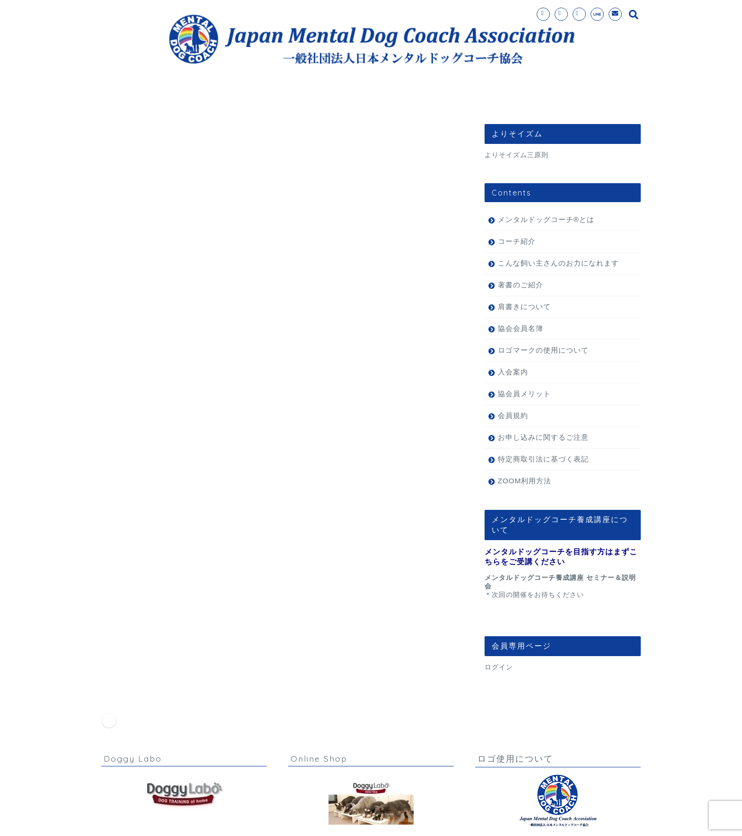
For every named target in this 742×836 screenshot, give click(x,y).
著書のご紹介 (520, 285)
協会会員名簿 (520, 328)
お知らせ (153, 545)
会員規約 (513, 415)
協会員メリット (524, 394)
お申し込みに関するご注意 (543, 437)
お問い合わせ (485, 99)
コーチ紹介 (418, 99)
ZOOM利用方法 (525, 481)
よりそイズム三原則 (516, 155)
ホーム (180, 99)
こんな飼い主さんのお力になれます (558, 263)
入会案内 (358, 99)
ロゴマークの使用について (543, 350)
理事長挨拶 (553, 99)
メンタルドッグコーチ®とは (267, 99)
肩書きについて (524, 306)
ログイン (499, 667)
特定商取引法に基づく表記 (543, 459)
